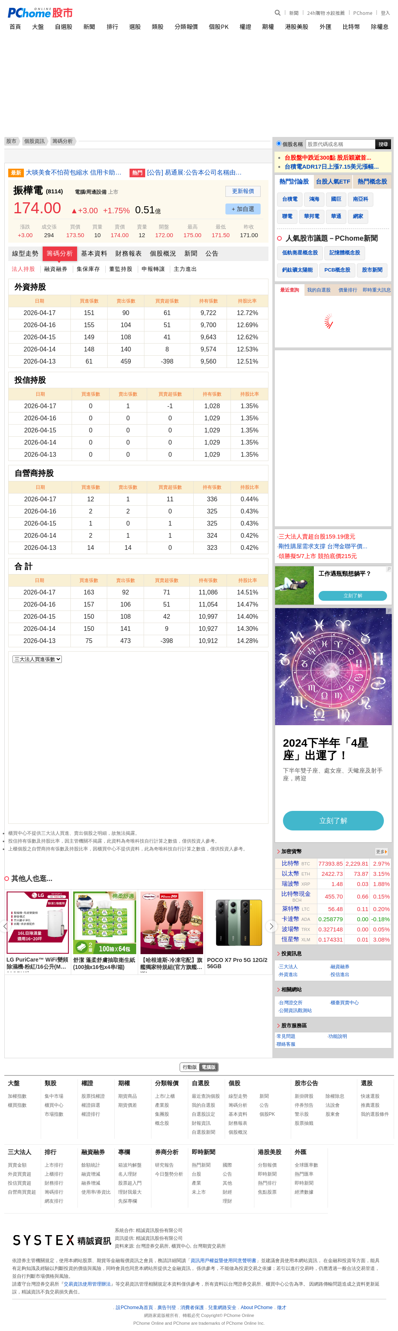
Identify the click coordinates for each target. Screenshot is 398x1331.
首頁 (15, 26)
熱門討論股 (294, 181)
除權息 (380, 26)
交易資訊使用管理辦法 (87, 1284)
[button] (271, 926)
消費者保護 (192, 1307)
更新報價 (243, 191)
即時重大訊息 (377, 290)
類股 (158, 26)
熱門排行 (267, 1183)
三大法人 (288, 966)
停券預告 (304, 1105)
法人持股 (23, 269)
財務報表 (128, 253)
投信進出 (340, 974)
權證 (245, 26)
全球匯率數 (306, 1165)
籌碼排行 (54, 1192)
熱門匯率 (304, 1174)
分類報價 (186, 26)
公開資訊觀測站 (295, 1010)
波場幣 (290, 929)
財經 (227, 1192)
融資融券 (56, 269)
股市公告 (306, 1083)
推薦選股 (370, 1105)
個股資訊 (34, 141)
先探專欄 (127, 1201)
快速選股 (370, 1096)
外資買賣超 (19, 1174)
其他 (227, 1183)
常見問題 (286, 1036)
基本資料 (94, 253)
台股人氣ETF (333, 181)
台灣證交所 (291, 1002)
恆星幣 (290, 939)
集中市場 (54, 1096)
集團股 (162, 1114)
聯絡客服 (286, 1044)
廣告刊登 (166, 1307)
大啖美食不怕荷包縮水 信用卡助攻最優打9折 (75, 172)
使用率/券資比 (96, 1192)
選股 (135, 26)
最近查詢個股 (206, 1096)
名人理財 (127, 1174)
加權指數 (17, 1096)
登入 (385, 12)
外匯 (325, 26)
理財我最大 (130, 1192)
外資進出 (288, 974)
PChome (362, 12)
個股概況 (163, 253)
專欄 (124, 1152)
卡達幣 (290, 918)
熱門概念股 (372, 181)
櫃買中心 (54, 1105)
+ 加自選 (243, 208)
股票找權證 (93, 1096)
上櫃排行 (54, 1174)
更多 (380, 851)
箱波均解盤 (130, 1165)
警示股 (302, 1114)
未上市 (199, 1192)
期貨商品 (127, 1096)
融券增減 (90, 1183)
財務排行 (54, 1183)
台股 (196, 1174)
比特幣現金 (296, 893)
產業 (196, 1183)
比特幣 (351, 26)
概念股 (162, 1123)
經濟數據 (304, 1192)
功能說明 (337, 1036)
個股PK (219, 26)
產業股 (162, 1105)
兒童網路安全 (222, 1307)
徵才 (281, 1307)
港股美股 (296, 26)
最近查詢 (289, 290)
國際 (227, 1165)
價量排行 (348, 290)
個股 (234, 1083)
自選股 (63, 26)
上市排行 (54, 1165)
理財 (227, 1201)
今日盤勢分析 (169, 1174)
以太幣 (290, 873)
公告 (212, 253)
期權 (268, 26)
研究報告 (164, 1165)
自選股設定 (203, 1114)
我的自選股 (319, 290)
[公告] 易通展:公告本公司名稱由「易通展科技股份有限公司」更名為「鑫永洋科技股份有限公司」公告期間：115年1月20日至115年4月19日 (196, 172)
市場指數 (54, 1114)
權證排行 (90, 1114)
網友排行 (54, 1201)
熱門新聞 (201, 1165)
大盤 (38, 26)
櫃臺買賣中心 (345, 1002)
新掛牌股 (304, 1096)
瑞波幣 (290, 883)
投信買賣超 (19, 1183)
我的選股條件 (375, 1114)
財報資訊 (201, 1123)
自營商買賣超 (22, 1192)
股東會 (333, 1114)
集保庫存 (88, 269)
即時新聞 (203, 1152)
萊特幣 (291, 908)
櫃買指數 (17, 1105)
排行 (112, 26)
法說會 (333, 1105)
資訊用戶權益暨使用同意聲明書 (223, 1260)
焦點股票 (267, 1192)
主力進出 (185, 269)
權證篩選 (90, 1105)
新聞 (294, 12)
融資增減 (90, 1174)
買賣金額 (17, 1165)
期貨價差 (127, 1105)
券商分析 (166, 1152)
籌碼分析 (60, 253)
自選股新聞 (203, 1132)
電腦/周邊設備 (91, 192)
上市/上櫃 (165, 1096)
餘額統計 (90, 1165)
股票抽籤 (304, 1123)
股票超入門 (130, 1183)
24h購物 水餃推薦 (326, 12)
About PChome (256, 1307)
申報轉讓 (153, 269)
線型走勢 (25, 253)
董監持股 (121, 269)
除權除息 (335, 1096)
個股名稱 (293, 144)
